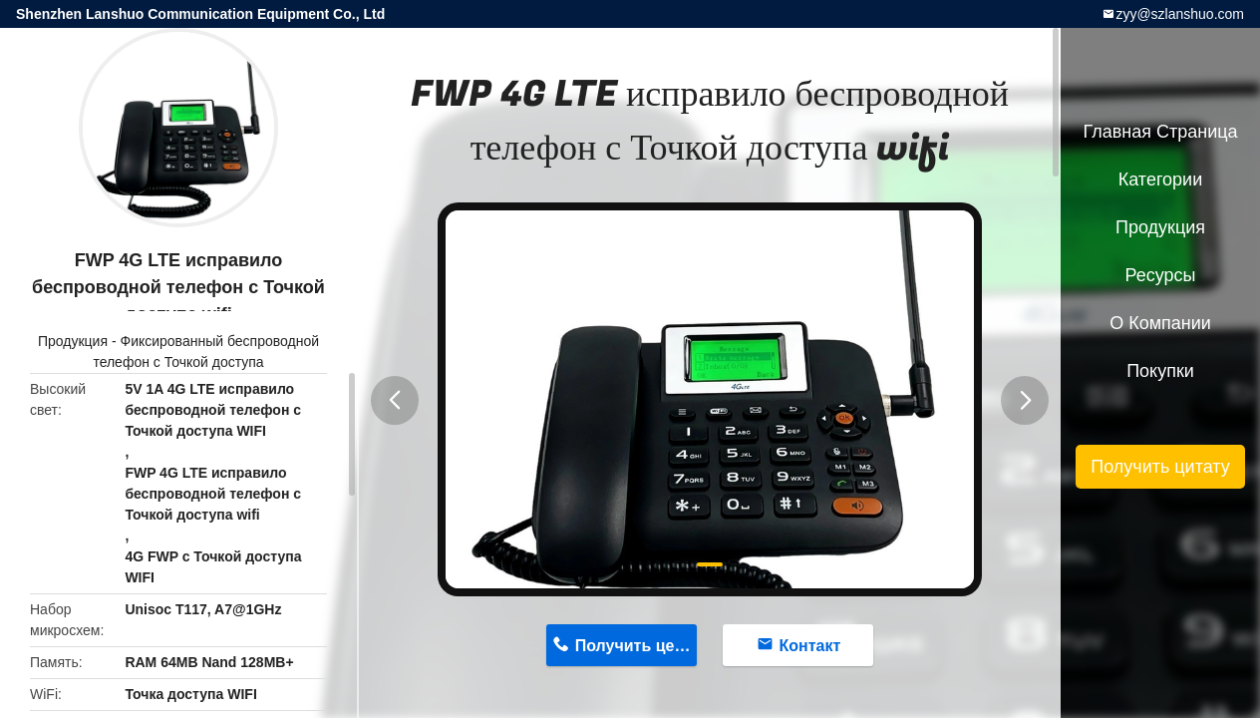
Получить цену (634, 645)
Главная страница (1160, 132)
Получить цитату (1160, 467)
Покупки (1160, 371)
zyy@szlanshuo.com (1179, 14)
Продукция (73, 341)
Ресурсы (1160, 275)
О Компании (1160, 323)
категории (1160, 179)
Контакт (810, 645)
